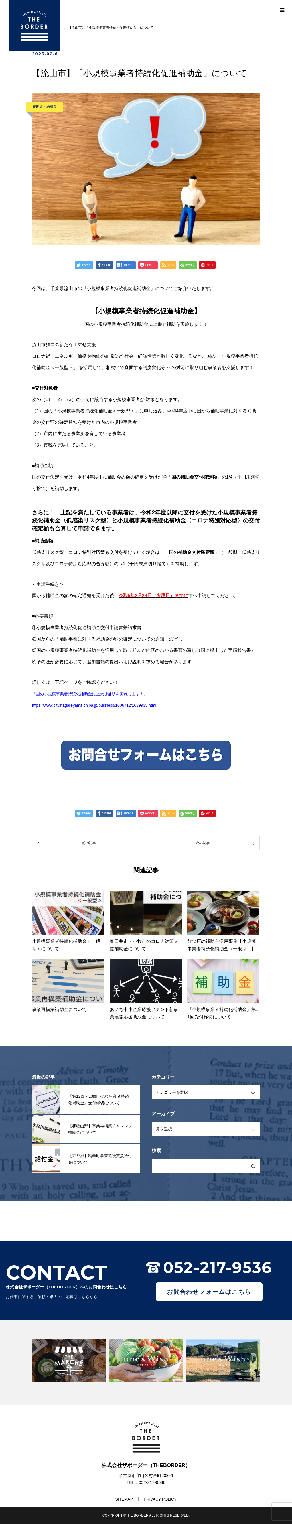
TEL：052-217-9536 (146, 1482)
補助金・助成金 (45, 106)
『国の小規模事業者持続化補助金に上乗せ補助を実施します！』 (90, 694)
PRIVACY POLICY (160, 1499)
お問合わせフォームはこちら (209, 1291)
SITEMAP (124, 1499)
